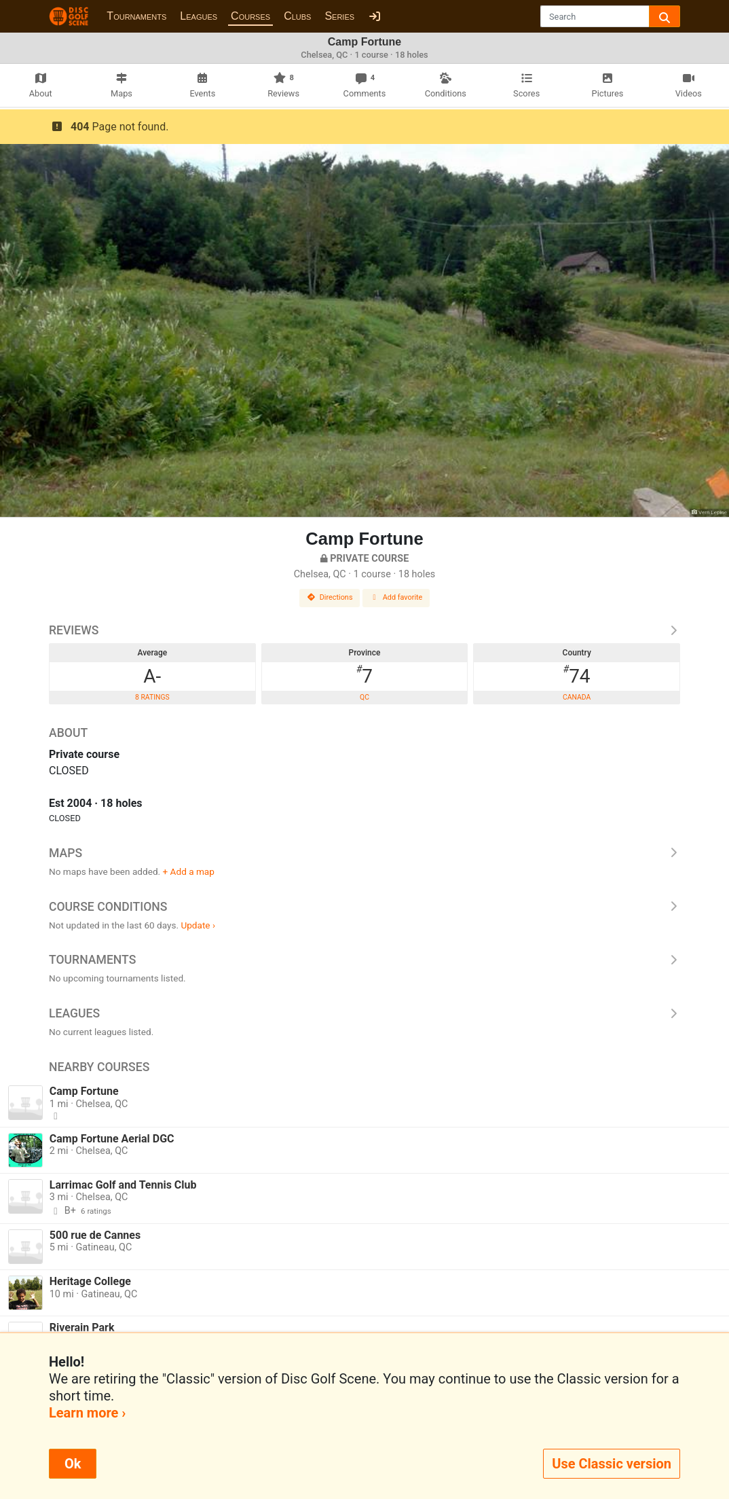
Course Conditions (364, 907)
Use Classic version (611, 1464)
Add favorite (396, 597)
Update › (198, 925)
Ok (73, 1464)
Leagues (198, 16)
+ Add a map (188, 871)
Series (339, 16)
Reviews (364, 630)
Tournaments (136, 16)
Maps (364, 853)
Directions (330, 597)
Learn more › (87, 1413)
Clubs (297, 16)
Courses (250, 16)
